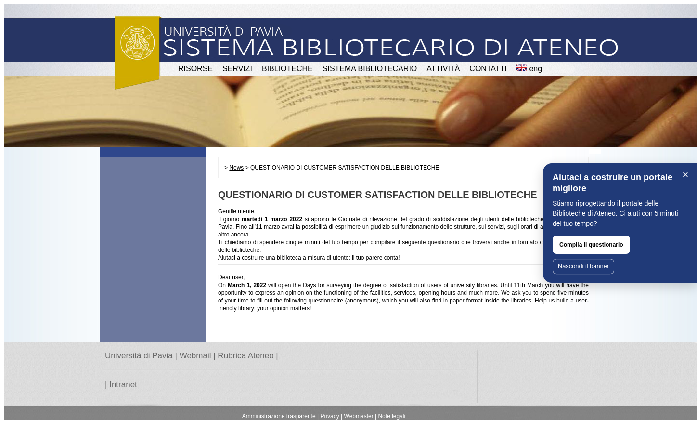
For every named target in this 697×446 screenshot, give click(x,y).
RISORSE (195, 69)
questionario (443, 242)
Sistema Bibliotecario (370, 69)
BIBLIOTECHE (287, 69)
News (236, 167)
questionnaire (326, 300)
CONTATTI (488, 69)
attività (443, 69)
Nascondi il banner (583, 266)
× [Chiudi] (686, 175)
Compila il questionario (591, 244)
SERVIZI (237, 69)
